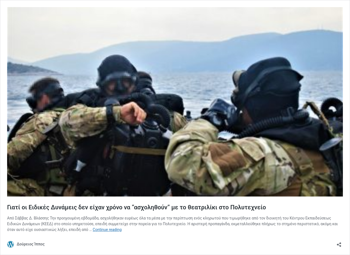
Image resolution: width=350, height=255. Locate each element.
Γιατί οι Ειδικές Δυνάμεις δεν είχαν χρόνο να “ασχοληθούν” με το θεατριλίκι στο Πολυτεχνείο (136, 207)
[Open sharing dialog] (339, 243)
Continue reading (107, 229)
